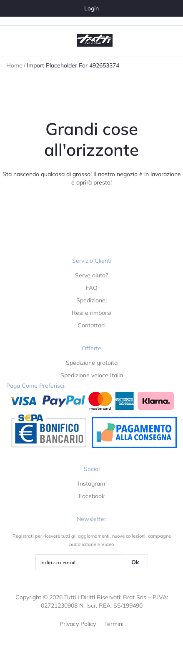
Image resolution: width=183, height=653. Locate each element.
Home (14, 65)
